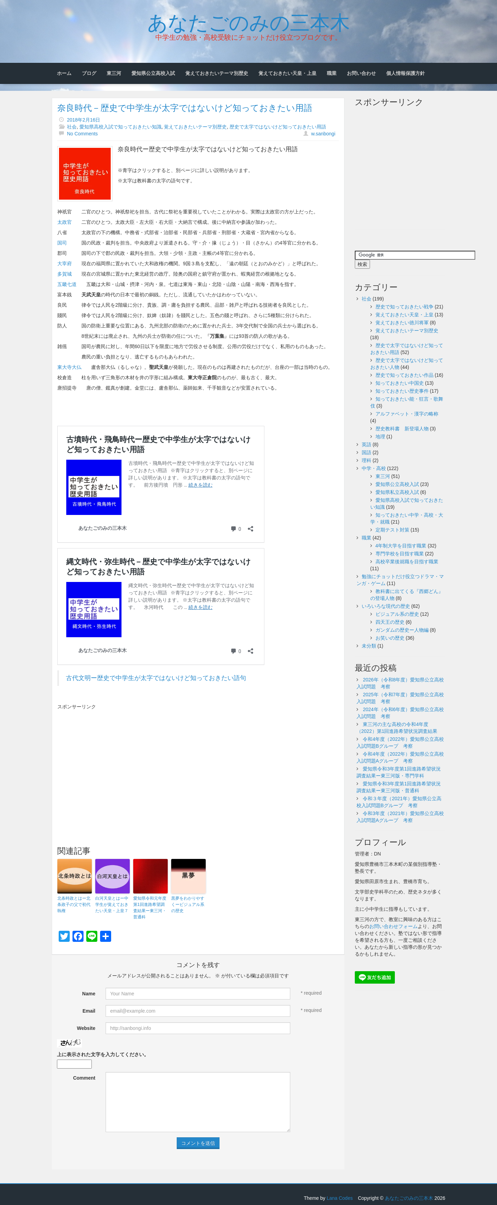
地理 (380, 436)
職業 (332, 73)
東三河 (114, 73)
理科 (366, 460)
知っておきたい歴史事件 (402, 391)
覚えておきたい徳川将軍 (402, 322)
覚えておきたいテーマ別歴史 (216, 73)
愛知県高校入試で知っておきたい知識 (120, 127)
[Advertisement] (115, 762)
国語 (366, 452)
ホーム (64, 73)
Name (88, 993)
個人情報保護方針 (405, 73)
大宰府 (64, 263)
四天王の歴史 (390, 622)
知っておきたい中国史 (400, 383)
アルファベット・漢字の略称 (407, 414)
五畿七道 (67, 284)
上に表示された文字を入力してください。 (103, 1054)
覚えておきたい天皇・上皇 (287, 73)
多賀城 (64, 274)
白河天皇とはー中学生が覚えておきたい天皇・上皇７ (111, 904)
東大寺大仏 (69, 367)
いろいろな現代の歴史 (386, 606)
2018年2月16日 (83, 120)
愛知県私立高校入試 (397, 492)
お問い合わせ (361, 73)
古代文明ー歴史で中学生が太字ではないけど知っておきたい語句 (156, 678)
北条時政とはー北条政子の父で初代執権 (73, 904)
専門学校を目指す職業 (400, 553)
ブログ (89, 73)
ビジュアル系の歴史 (397, 614)
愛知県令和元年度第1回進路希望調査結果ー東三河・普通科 (149, 907)
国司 (62, 243)
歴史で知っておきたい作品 (404, 375)
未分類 (369, 646)
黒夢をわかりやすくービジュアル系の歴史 (187, 904)
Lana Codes (340, 1198)
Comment (84, 1078)
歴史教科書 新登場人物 (402, 428)
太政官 (64, 222)
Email (88, 1011)
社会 (72, 127)
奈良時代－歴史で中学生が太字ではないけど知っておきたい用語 (184, 108)
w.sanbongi (323, 133)
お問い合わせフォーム (393, 926)
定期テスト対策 (392, 530)
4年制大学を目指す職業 (401, 545)
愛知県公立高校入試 (153, 73)
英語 (366, 444)
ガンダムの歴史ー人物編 (402, 630)
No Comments (82, 133)
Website (86, 1028)
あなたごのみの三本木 (248, 21)
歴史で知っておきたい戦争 (404, 306)
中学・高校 (374, 468)
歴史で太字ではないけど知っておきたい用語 (278, 127)
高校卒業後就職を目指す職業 (407, 561)
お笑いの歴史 (390, 638)
